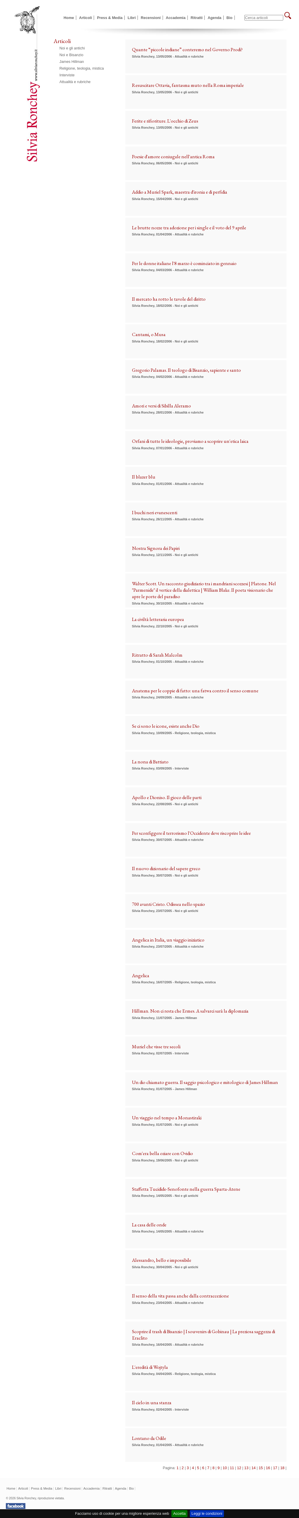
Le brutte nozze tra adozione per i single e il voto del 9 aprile (189, 227)
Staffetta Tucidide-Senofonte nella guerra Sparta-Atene (186, 1189)
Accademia (176, 18)
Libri (132, 18)
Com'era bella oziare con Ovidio (162, 1153)
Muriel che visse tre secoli (156, 1046)
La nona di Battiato (150, 761)
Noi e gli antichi (72, 48)
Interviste (67, 75)
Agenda (214, 18)
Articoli (85, 18)
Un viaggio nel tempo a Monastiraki (166, 1117)
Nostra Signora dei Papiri (156, 548)
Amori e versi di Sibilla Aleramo (161, 405)
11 (232, 1468)
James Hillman (72, 61)
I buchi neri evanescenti (154, 512)
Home (69, 18)
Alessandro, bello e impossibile (161, 1260)
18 (282, 1468)
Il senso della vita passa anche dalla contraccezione (180, 1295)
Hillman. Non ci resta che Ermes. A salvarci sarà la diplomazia (190, 1011)
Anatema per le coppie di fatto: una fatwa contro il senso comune (195, 690)
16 (268, 1468)
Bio (230, 18)
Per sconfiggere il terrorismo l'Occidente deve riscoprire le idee (191, 833)
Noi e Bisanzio (72, 55)
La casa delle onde (149, 1224)
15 (261, 1468)
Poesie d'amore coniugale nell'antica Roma (173, 156)
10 (225, 1468)
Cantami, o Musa (149, 334)
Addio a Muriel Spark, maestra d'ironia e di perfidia (179, 192)
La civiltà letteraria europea (158, 619)
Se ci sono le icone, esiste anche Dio (165, 726)
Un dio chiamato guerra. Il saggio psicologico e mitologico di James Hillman (205, 1082)
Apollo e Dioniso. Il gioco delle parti (166, 797)
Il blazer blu (143, 477)
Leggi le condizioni (207, 1513)
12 (239, 1468)
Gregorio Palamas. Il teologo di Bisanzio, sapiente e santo (186, 370)
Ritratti (197, 18)
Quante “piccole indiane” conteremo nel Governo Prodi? (187, 49)
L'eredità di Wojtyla (150, 1367)
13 (246, 1468)
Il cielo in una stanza (151, 1402)
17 (275, 1468)
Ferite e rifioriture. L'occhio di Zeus (165, 121)
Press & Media (110, 18)
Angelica (140, 975)
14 (253, 1468)
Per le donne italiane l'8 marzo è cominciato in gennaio (184, 263)
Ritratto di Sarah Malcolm (157, 655)
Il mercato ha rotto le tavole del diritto (169, 299)
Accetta (179, 1513)
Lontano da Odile (149, 1438)
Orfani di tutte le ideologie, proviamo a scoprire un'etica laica (190, 441)
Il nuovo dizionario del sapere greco (166, 868)
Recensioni (151, 18)
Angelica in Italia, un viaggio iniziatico (168, 940)
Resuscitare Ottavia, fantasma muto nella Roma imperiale (188, 85)
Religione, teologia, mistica (82, 68)
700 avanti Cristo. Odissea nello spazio (168, 904)
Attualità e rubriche (75, 82)
